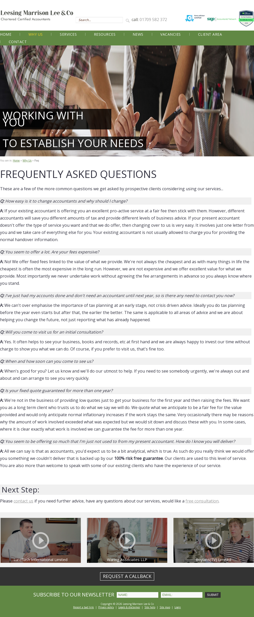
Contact (18, 41)
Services (68, 34)
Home (5, 34)
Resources (105, 34)
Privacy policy (106, 607)
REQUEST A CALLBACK (127, 576)
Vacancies (170, 34)
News (138, 34)
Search (128, 20)
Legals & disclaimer (129, 607)
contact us (23, 501)
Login (177, 607)
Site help (149, 607)
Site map (165, 607)
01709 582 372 (153, 19)
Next (247, 101)
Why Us (35, 34)
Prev (7, 101)
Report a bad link (83, 607)
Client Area (210, 34)
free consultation (202, 501)
